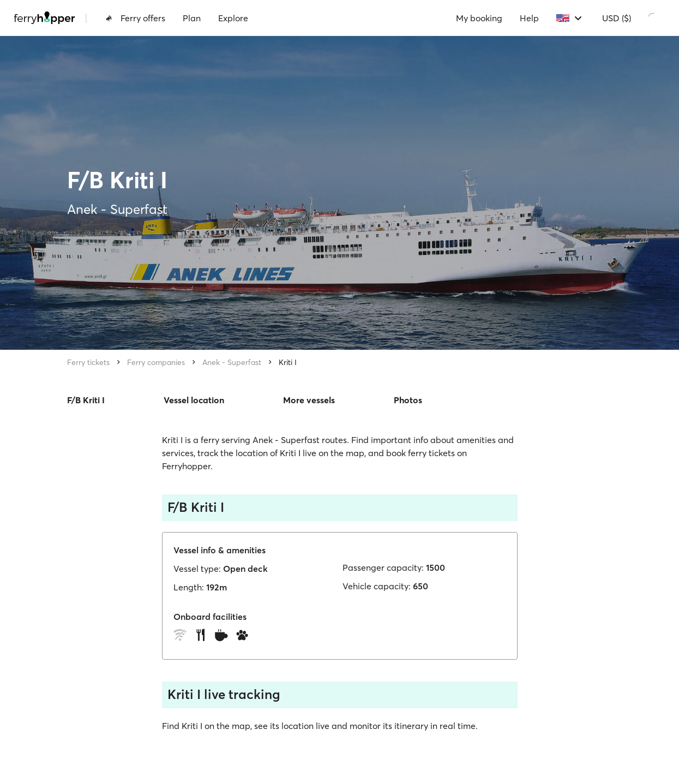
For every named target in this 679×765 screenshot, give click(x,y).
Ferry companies (156, 362)
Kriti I (288, 362)
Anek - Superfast (231, 362)
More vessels (309, 400)
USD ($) (616, 18)
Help (529, 18)
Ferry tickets (88, 362)
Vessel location (194, 400)
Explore (233, 18)
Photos (408, 400)
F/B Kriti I (86, 400)
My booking (479, 18)
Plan (192, 18)
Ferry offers (135, 18)
